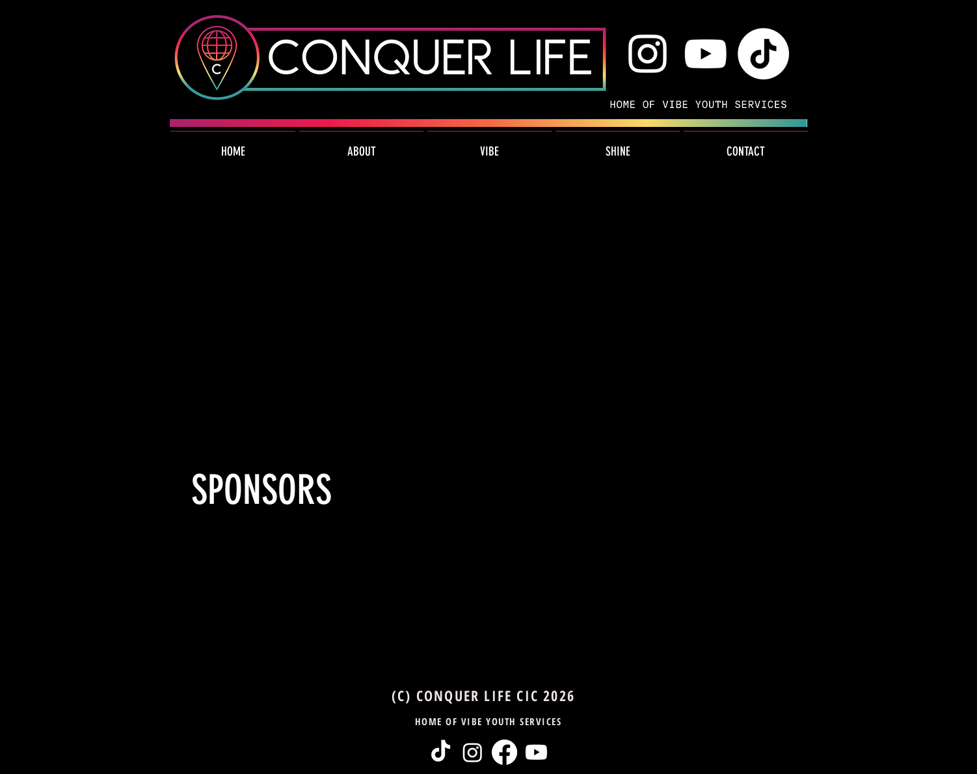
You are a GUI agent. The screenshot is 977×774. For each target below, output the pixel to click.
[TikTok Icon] (763, 53)
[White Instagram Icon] (647, 53)
